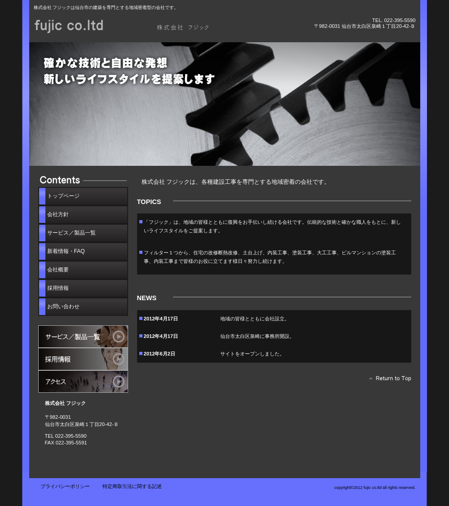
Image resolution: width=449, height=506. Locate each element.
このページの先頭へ (387, 380)
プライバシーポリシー (65, 486)
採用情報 (83, 359)
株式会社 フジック (135, 25)
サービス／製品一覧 (83, 336)
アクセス (83, 381)
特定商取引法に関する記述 (132, 486)
